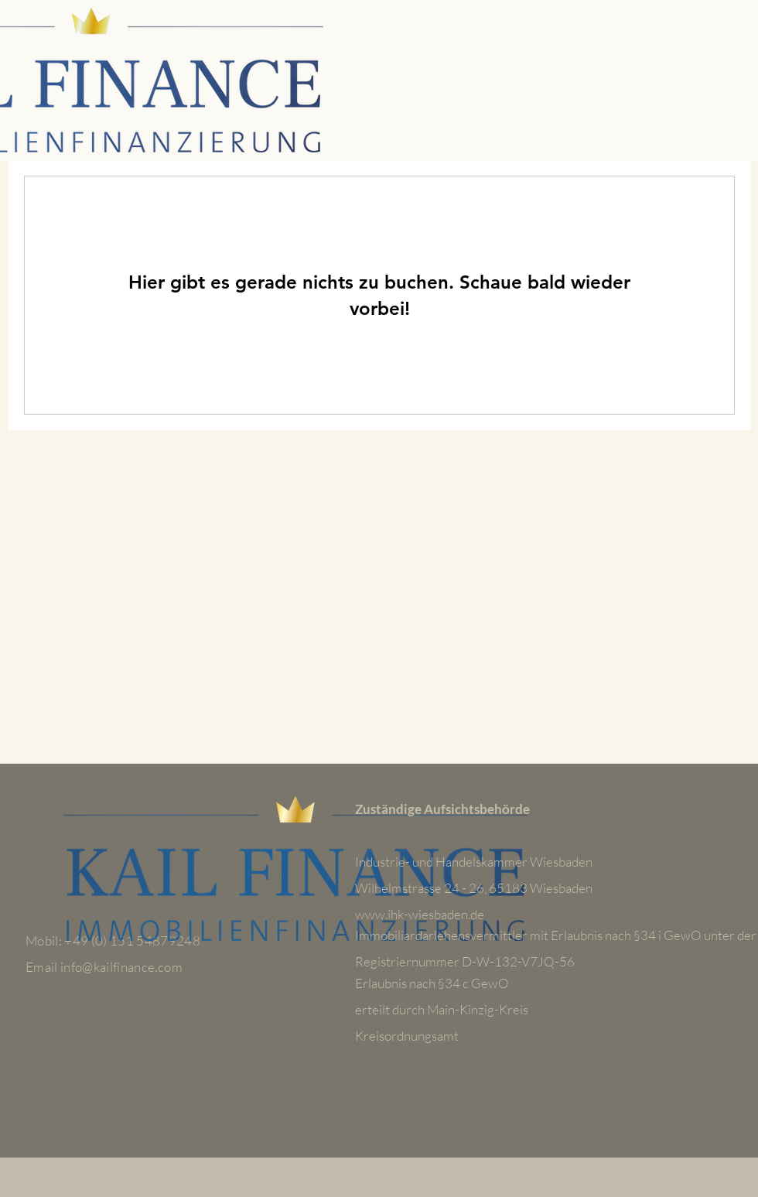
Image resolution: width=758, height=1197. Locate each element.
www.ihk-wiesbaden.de (419, 914)
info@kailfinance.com (121, 967)
